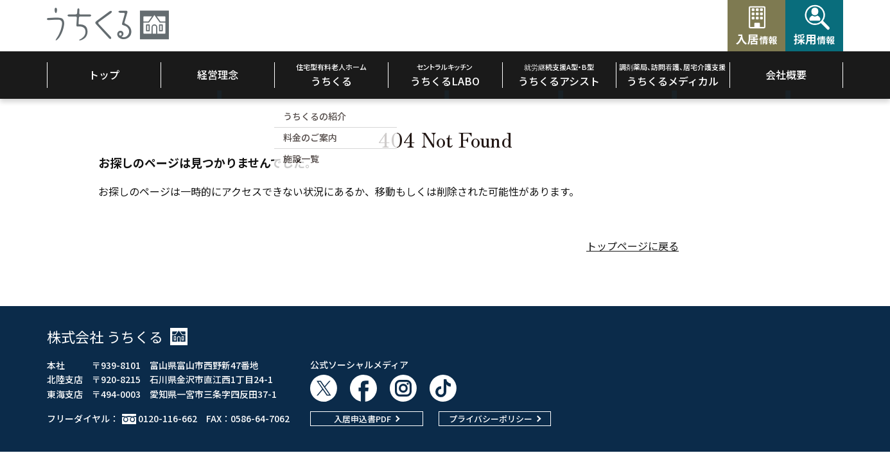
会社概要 (786, 74)
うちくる (331, 75)
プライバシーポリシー (490, 419)
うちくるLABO (445, 75)
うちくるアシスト (559, 75)
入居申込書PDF (362, 419)
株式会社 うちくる (117, 336)
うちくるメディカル (672, 75)
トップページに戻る (632, 245)
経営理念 (217, 74)
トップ (104, 74)
